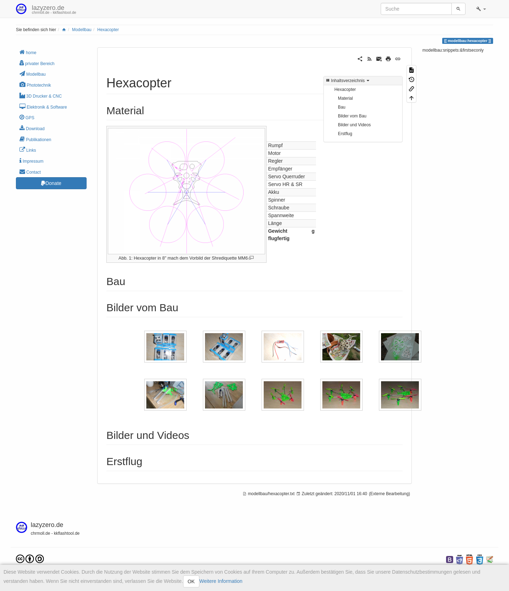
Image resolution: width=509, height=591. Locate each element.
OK (191, 581)
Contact (30, 172)
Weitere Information (220, 581)
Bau (341, 107)
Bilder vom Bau (352, 116)
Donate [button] (51, 183)
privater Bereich (36, 63)
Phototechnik (35, 85)
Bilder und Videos (354, 124)
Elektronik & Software (43, 107)
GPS (26, 117)
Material (345, 98)
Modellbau (82, 29)
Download (32, 128)
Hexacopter (108, 29)
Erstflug (345, 133)
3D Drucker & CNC (40, 96)
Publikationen (35, 139)
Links (27, 150)
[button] (481, 9)
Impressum (31, 161)
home (27, 52)
